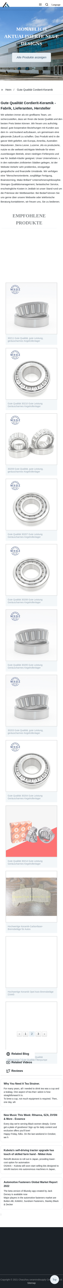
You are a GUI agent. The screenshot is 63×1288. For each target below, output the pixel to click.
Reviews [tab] (14, 1071)
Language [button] (56, 5)
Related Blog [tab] (17, 1054)
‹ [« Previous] (19, 1034)
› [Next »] (44, 1034)
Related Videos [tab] (19, 1062)
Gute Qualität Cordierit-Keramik (35, 89)
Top (55, 1279)
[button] (40, 5)
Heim (8, 89)
